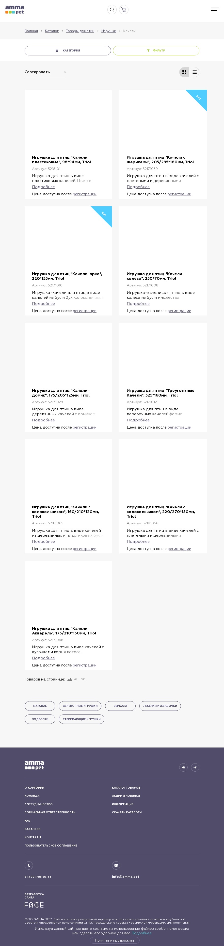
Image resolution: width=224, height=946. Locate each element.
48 (76, 679)
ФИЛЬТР (159, 50)
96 (83, 679)
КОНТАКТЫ (33, 837)
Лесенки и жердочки (160, 706)
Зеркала (120, 706)
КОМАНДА (32, 795)
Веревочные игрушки (80, 706)
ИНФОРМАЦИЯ (122, 804)
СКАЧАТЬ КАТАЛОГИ (127, 812)
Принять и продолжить (114, 940)
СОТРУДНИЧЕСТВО (39, 804)
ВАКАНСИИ (32, 829)
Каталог (52, 31)
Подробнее (142, 933)
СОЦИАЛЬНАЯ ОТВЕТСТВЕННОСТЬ (50, 812)
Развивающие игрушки (81, 719)
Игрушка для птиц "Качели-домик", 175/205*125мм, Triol (61, 393)
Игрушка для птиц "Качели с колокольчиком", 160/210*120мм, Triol (65, 512)
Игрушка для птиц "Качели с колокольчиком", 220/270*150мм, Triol (161, 512)
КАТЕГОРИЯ (71, 50)
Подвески (40, 719)
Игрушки (108, 31)
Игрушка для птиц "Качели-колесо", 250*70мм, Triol (155, 276)
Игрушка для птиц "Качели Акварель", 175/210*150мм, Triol (64, 630)
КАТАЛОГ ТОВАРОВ (126, 787)
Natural (40, 706)
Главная (31, 31)
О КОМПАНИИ (34, 787)
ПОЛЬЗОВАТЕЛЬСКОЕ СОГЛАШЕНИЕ (51, 845)
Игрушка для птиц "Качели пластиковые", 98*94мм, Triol (61, 159)
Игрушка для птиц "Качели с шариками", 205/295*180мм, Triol (160, 159)
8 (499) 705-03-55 (38, 877)
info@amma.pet (125, 877)
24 (69, 679)
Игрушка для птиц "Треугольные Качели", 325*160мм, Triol (160, 393)
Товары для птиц (80, 31)
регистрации (84, 194)
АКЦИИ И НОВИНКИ (126, 795)
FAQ (27, 820)
